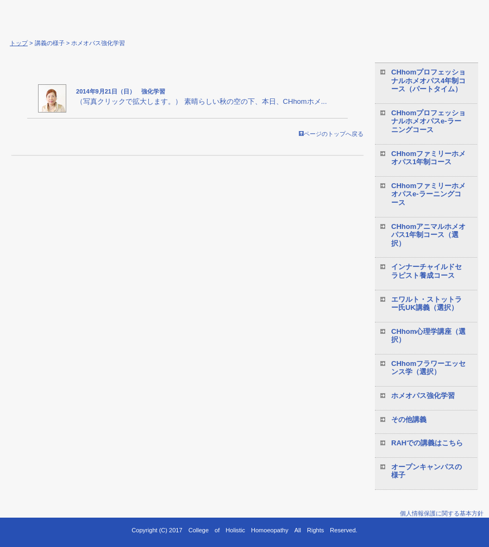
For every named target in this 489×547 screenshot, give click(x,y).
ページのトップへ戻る (331, 133)
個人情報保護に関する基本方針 (442, 513)
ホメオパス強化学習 (423, 395)
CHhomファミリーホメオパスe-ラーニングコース (428, 194)
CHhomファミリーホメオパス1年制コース (428, 158)
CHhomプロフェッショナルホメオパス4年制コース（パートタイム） (428, 80)
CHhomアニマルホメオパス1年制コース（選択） (428, 234)
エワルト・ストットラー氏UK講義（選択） (426, 303)
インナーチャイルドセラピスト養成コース (426, 271)
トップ (19, 43)
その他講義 (409, 419)
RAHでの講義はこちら (427, 443)
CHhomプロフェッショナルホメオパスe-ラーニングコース (428, 121)
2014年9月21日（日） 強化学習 (120, 91)
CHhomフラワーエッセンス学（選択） (428, 367)
